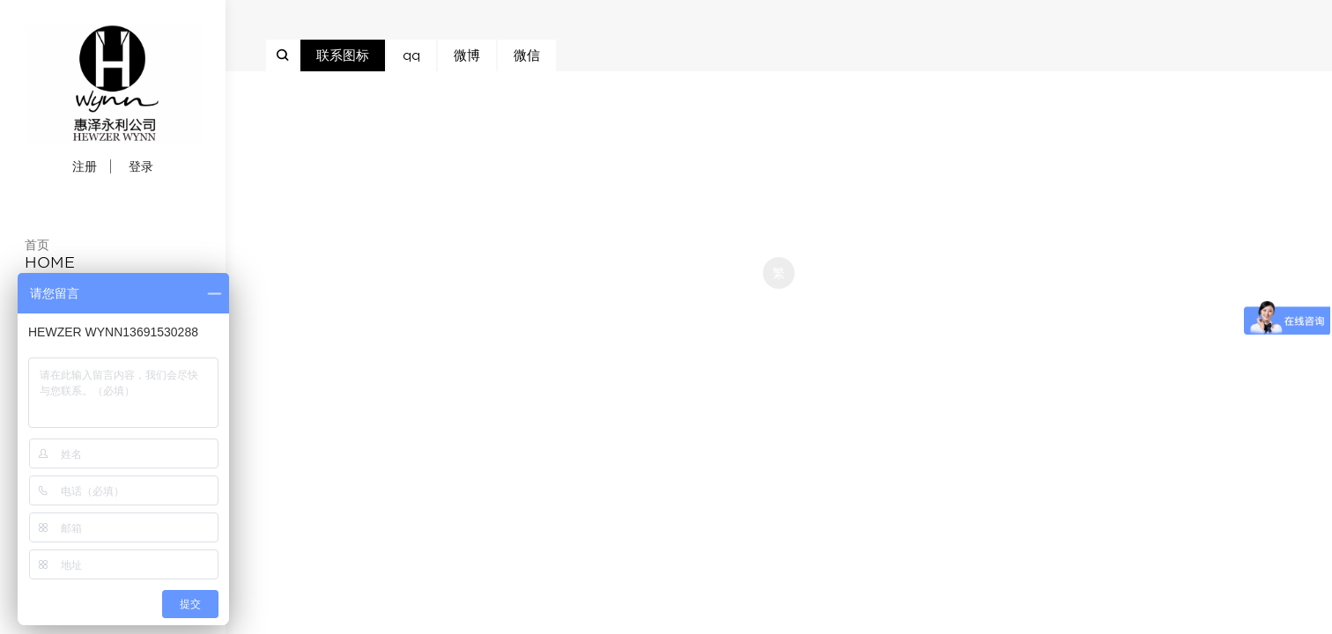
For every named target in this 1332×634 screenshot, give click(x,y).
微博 (467, 55)
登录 (141, 166)
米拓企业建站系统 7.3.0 (791, 303)
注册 (84, 166)
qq (411, 55)
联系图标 (342, 55)
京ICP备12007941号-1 (779, 122)
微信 (527, 55)
